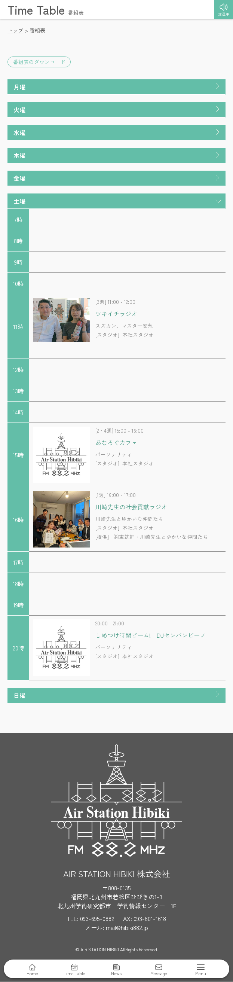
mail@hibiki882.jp (127, 927)
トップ (15, 30)
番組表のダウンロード (39, 62)
